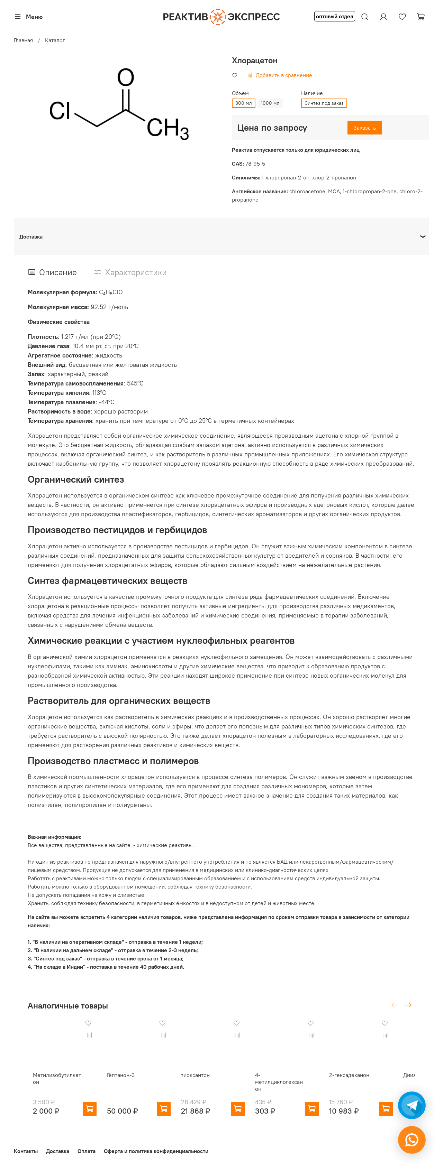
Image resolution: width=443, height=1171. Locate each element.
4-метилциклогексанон (291, 1087)
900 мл (243, 103)
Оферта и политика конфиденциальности (156, 1151)
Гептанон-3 (121, 1080)
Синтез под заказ (324, 103)
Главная (23, 40)
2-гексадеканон (366, 1080)
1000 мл (270, 103)
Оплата (87, 1151)
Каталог (55, 40)
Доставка (57, 1151)
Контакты (26, 1151)
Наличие (312, 93)
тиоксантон (201, 1080)
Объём (240, 93)
